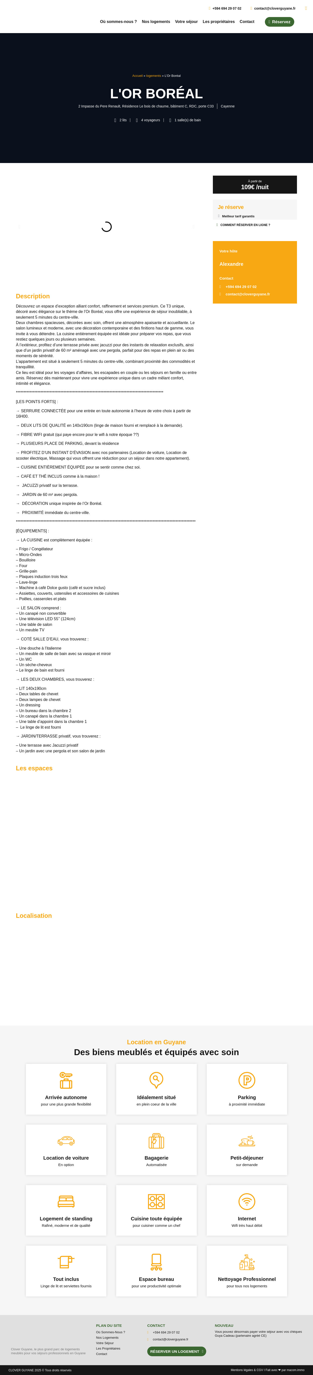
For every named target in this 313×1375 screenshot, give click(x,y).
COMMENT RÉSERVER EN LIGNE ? (245, 225)
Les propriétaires (219, 22)
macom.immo (295, 1370)
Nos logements (156, 22)
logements (153, 76)
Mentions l (242, 1370)
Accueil (137, 76)
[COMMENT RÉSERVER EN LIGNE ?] (217, 225)
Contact (247, 22)
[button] (19, 226)
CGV (260, 1370)
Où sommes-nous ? (118, 22)
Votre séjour (186, 22)
